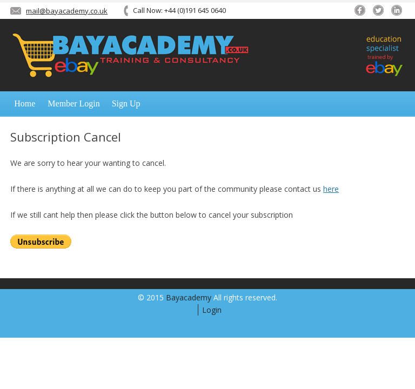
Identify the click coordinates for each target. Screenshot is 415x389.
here (331, 189)
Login (212, 310)
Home (24, 103)
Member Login (73, 103)
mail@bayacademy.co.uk (67, 11)
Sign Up (126, 103)
